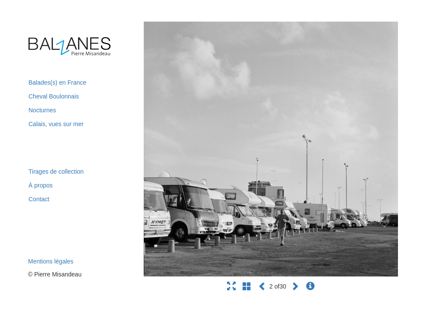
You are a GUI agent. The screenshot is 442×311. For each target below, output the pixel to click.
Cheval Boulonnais (53, 96)
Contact (38, 199)
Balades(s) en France (57, 82)
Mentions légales (50, 261)
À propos (40, 185)
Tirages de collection (56, 171)
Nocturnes (42, 110)
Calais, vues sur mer (56, 124)
